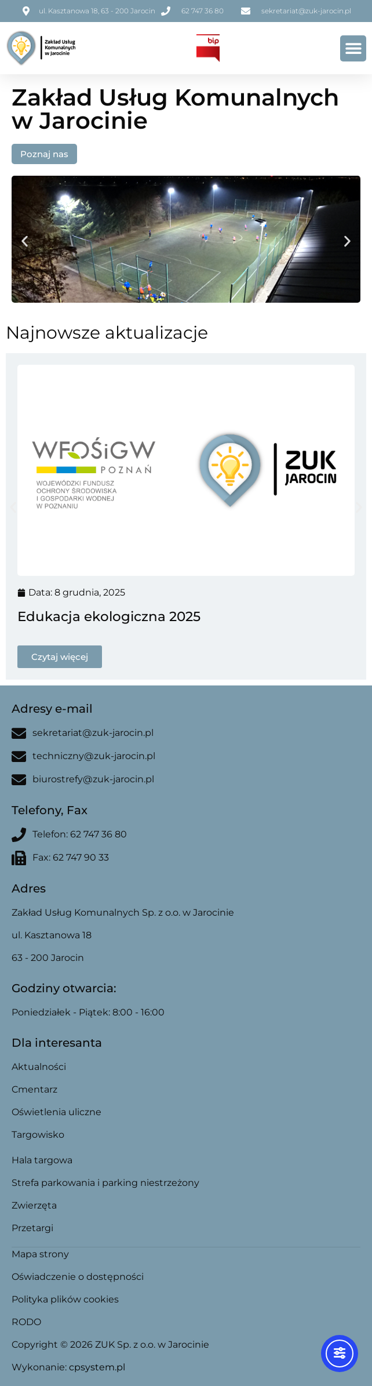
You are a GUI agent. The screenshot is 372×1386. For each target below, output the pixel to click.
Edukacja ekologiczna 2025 (108, 616)
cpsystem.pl (97, 1367)
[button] (353, 48)
